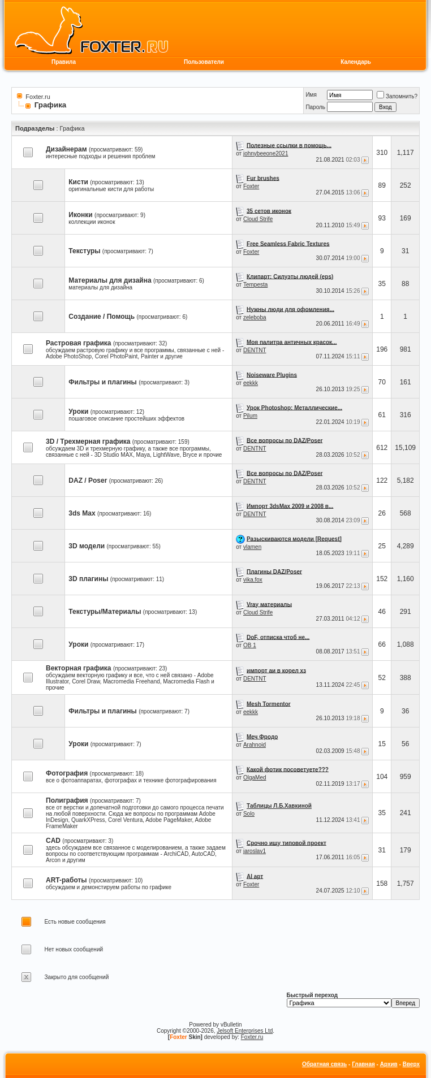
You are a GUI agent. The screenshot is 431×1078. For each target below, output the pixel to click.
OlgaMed (254, 777)
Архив (389, 1064)
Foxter (251, 186)
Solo (249, 814)
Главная (363, 1064)
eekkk (250, 383)
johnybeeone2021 (265, 153)
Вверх (411, 1064)
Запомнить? (397, 96)
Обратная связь (324, 1064)
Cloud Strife (258, 219)
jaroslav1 (254, 851)
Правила (63, 62)
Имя (310, 95)
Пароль (315, 107)
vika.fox (252, 580)
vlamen (252, 547)
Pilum (250, 416)
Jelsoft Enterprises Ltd (245, 1031)
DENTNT (254, 350)
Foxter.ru (37, 96)
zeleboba (254, 317)
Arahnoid (254, 745)
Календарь (356, 62)
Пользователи (204, 62)
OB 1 (249, 645)
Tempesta (255, 285)
